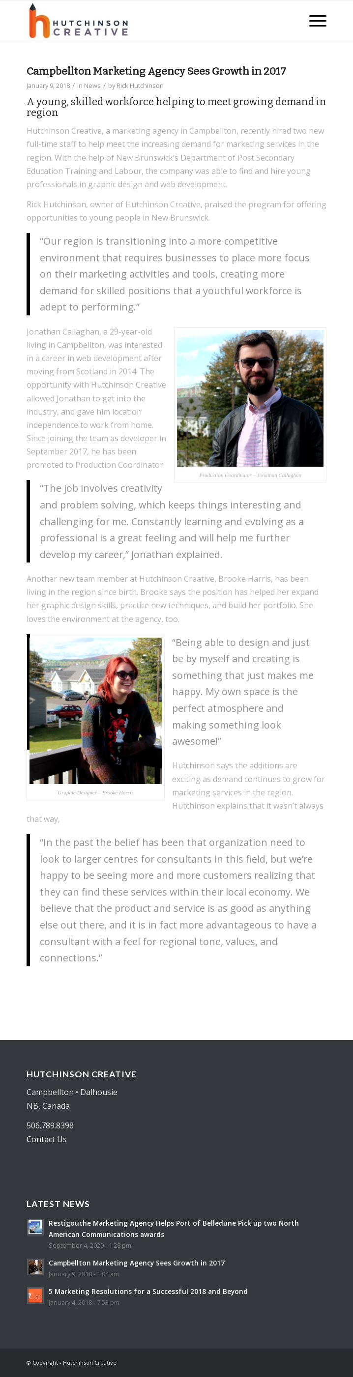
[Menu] (312, 20)
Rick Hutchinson (140, 85)
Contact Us (47, 1139)
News (92, 85)
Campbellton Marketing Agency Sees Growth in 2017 (156, 71)
